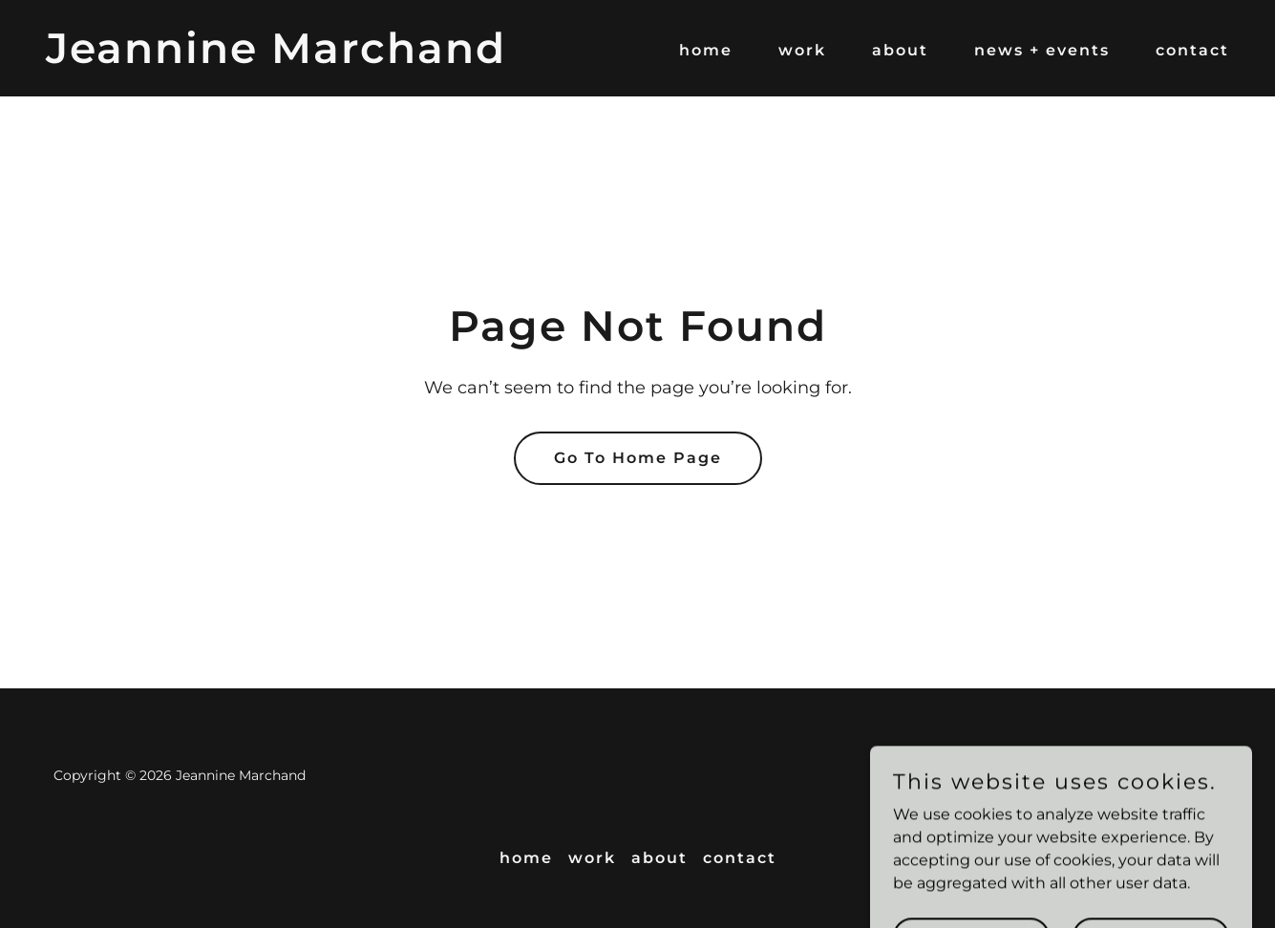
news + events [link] (1042, 50)
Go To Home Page (638, 458)
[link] (276, 58)
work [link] (802, 50)
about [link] (900, 50)
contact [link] (1192, 50)
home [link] (706, 50)
